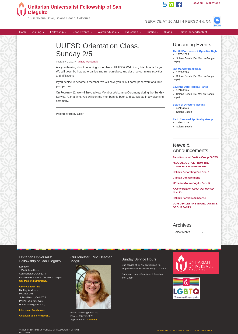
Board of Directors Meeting (189, 104)
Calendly (92, 319)
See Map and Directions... (33, 281)
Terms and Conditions (170, 330)
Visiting (38, 32)
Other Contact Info (29, 286)
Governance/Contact (195, 32)
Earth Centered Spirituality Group (193, 119)
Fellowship (57, 32)
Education (133, 32)
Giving (169, 32)
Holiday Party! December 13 (189, 198)
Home (23, 32)
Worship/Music (108, 32)
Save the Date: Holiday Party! (190, 86)
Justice (152, 32)
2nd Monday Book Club (187, 69)
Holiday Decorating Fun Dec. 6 (191, 172)
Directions (213, 3)
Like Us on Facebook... (32, 310)
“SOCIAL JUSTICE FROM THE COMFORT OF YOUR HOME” (191, 164)
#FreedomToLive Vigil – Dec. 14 (192, 183)
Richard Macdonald (87, 61)
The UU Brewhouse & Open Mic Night (195, 51)
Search (198, 3)
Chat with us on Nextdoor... (34, 315)
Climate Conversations (186, 177)
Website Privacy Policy (200, 330)
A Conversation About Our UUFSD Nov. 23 (193, 190)
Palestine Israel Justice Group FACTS (195, 157)
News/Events (82, 32)
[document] (119, 140)
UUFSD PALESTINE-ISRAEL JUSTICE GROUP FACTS (195, 205)
